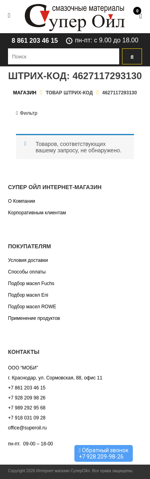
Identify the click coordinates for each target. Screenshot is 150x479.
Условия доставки (28, 260)
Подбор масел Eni (28, 295)
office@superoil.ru (27, 428)
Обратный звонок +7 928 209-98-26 (103, 453)
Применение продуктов (34, 318)
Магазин (24, 93)
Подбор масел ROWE (32, 306)
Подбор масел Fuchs (31, 283)
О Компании (21, 201)
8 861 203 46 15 (35, 40)
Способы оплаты (27, 272)
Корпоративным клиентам (37, 213)
